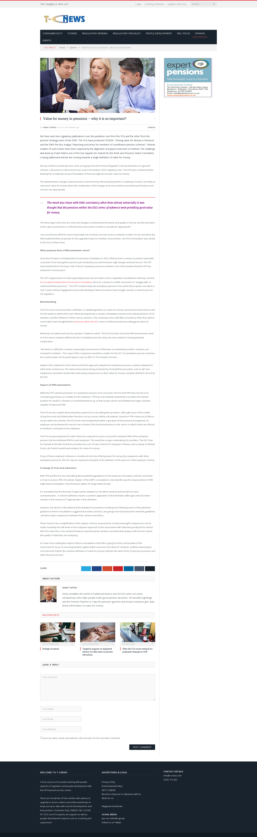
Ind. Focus (183, 33)
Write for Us (108, 798)
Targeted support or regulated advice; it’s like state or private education (97, 651)
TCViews (72, 33)
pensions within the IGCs (86, 321)
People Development (159, 33)
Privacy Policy (108, 781)
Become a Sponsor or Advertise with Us (121, 793)
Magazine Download (112, 806)
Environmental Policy (112, 785)
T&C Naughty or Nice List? (54, 4)
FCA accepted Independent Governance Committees (66, 281)
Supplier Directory (177, 4)
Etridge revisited (50, 648)
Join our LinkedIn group (113, 818)
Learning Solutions (154, 4)
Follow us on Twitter (111, 822)
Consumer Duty (52, 33)
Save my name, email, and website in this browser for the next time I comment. (81, 737)
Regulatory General (95, 33)
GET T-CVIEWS (109, 790)
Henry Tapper (49, 127)
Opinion (200, 33)
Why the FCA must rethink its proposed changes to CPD (137, 650)
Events (47, 40)
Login (138, 4)
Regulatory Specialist (127, 33)
